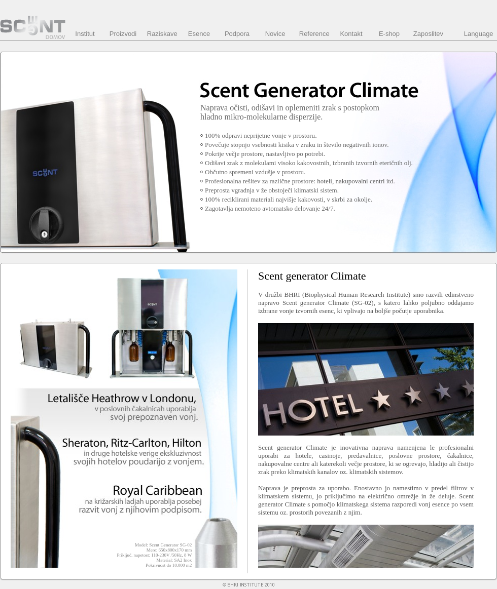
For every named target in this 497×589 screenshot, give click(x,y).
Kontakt (351, 33)
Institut (84, 33)
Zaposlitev (428, 33)
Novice (275, 33)
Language (478, 33)
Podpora (237, 33)
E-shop (389, 33)
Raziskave (162, 33)
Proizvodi (123, 33)
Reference (314, 33)
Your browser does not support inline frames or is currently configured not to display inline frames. (368, 418)
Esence (199, 33)
